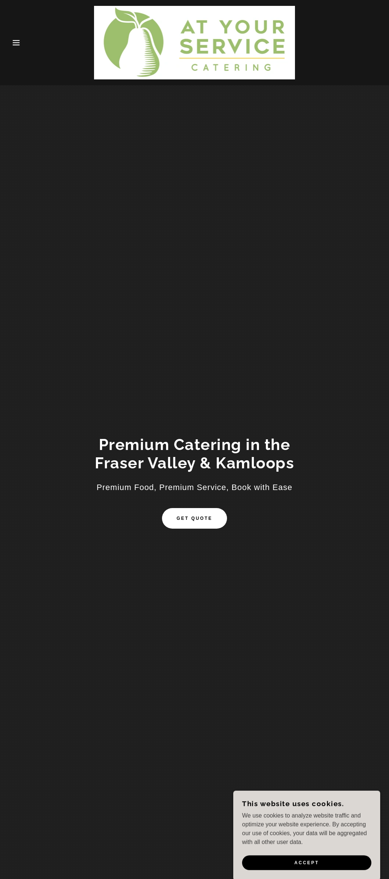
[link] (194, 42)
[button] (19, 42)
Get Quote (195, 518)
